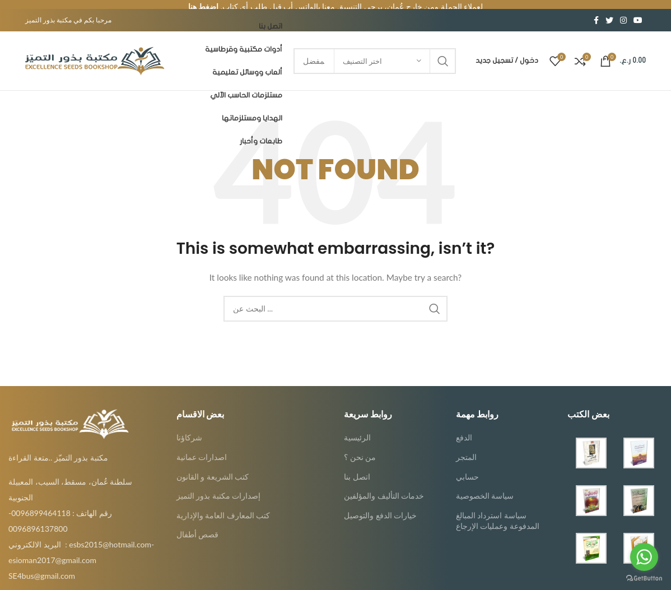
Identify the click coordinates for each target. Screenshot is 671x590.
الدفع (464, 428)
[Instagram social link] (623, 11)
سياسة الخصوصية (485, 486)
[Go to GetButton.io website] (644, 578)
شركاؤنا (189, 428)
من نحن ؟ (360, 447)
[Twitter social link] (609, 11)
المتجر (466, 447)
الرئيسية (357, 428)
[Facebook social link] (596, 11)
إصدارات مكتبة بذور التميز (218, 486)
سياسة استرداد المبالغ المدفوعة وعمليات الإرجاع (497, 511)
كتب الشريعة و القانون (212, 467)
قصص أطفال (197, 525)
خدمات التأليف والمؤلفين (384, 486)
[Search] (335, 299)
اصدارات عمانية (201, 447)
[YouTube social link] (638, 11)
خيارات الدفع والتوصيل (380, 505)
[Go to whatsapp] (644, 557)
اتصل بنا (357, 467)
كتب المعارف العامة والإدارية (223, 505)
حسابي (467, 467)
